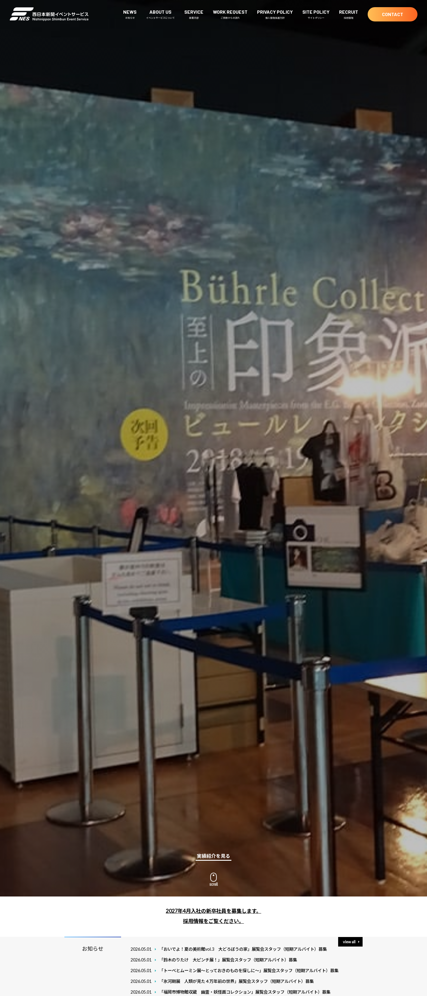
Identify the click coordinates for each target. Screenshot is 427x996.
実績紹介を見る (213, 856)
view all (349, 941)
